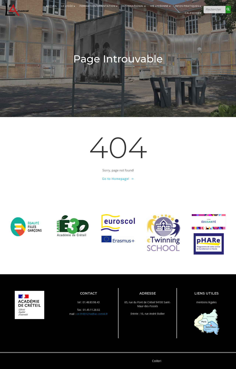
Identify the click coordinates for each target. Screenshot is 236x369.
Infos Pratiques (188, 6)
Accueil (51, 6)
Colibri (156, 361)
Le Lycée (68, 6)
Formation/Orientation (99, 6)
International (134, 6)
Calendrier (193, 13)
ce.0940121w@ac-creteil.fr (92, 314)
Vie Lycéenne (160, 6)
